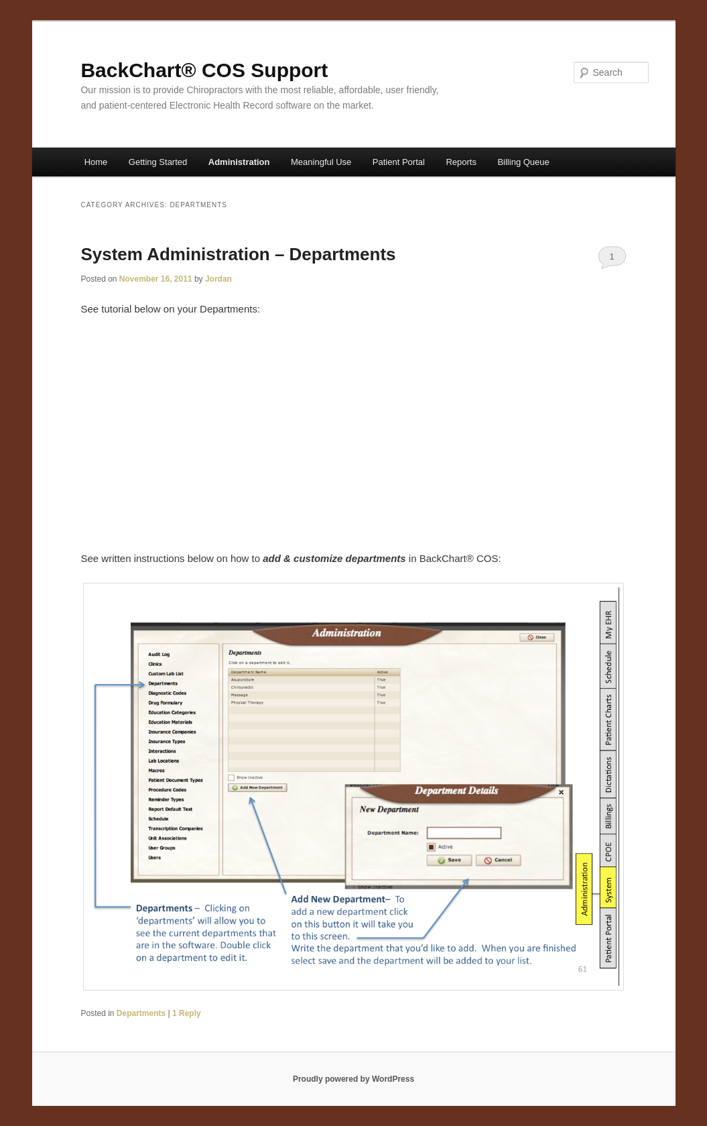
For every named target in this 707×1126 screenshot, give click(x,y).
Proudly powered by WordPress (353, 1079)
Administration (239, 162)
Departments (141, 1013)
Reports (461, 162)
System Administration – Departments (237, 254)
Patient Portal (399, 162)
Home (96, 162)
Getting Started (158, 162)
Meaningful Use (321, 162)
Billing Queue (523, 162)
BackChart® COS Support (204, 70)
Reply (186, 1013)
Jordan (218, 279)
